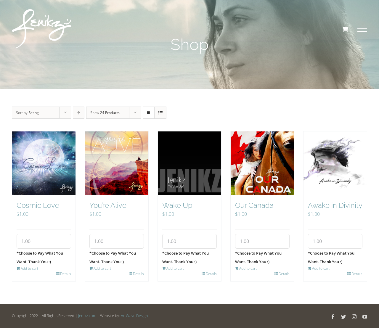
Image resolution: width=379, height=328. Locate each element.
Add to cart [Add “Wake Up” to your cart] (175, 268)
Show (105, 112)
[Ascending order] (78, 113)
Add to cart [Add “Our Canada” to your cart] (248, 268)
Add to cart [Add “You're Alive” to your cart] (102, 268)
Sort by (27, 112)
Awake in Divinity (335, 205)
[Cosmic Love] (44, 163)
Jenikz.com (87, 315)
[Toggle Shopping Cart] (345, 29)
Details (65, 273)
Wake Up (177, 205)
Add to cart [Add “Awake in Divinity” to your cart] (321, 268)
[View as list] (160, 112)
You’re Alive (107, 205)
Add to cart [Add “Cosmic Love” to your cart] (29, 268)
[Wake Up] (189, 163)
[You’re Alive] (116, 163)
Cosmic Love (38, 205)
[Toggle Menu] (362, 29)
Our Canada (254, 205)
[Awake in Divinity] (335, 163)
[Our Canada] (262, 163)
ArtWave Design (134, 315)
